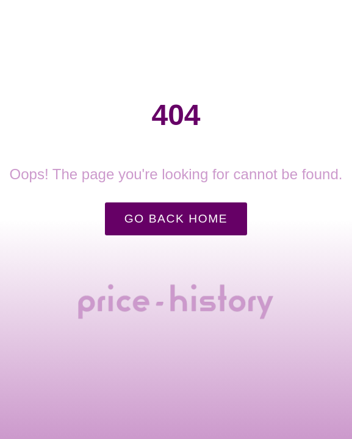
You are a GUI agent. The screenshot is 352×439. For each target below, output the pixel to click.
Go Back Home (176, 218)
